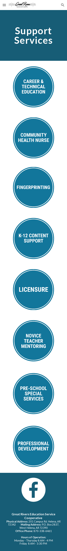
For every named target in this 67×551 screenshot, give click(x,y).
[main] (33, 35)
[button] (4, 5)
